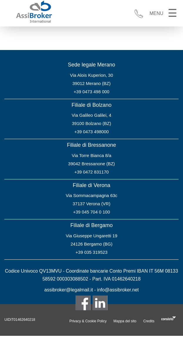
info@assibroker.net (118, 289)
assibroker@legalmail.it (68, 289)
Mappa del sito (124, 321)
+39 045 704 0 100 (91, 211)
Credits (149, 321)
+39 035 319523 (91, 252)
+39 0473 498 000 (91, 91)
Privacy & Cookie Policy (88, 321)
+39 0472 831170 (91, 171)
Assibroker (34, 12)
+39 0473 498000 (91, 131)
